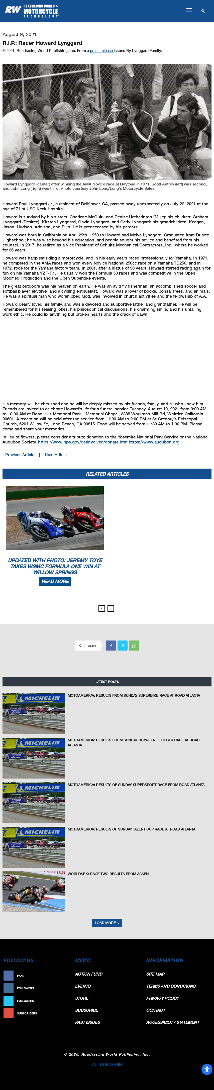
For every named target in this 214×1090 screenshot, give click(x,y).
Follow (62, 988)
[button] (189, 10)
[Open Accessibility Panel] (206, 1069)
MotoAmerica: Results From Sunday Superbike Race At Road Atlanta (125, 695)
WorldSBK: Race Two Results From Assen (102, 873)
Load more (107, 923)
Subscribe (60, 1013)
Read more (54, 581)
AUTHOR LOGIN (107, 1064)
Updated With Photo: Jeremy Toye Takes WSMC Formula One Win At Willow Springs (55, 566)
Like (65, 975)
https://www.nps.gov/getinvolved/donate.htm (83, 441)
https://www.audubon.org (154, 441)
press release (102, 50)
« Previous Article (18, 454)
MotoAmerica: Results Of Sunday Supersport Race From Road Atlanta (127, 784)
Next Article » (57, 454)
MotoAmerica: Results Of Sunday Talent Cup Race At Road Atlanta (123, 828)
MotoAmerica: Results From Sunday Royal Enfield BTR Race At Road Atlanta (131, 739)
